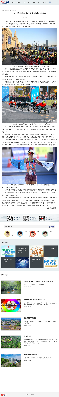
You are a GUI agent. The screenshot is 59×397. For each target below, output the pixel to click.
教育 (44, 2)
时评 (24, 2)
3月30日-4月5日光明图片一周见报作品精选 (38, 281)
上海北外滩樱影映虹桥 (31, 354)
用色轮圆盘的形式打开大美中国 (34, 300)
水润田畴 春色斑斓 (30, 318)
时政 (13, 2)
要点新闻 (12, 10)
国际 (18, 2)
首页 (3, 10)
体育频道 (7, 10)
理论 (29, 2)
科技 (39, 2)
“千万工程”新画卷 (50, 248)
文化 (34, 2)
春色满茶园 (27, 336)
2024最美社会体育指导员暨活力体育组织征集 (22, 250)
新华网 (26, 17)
